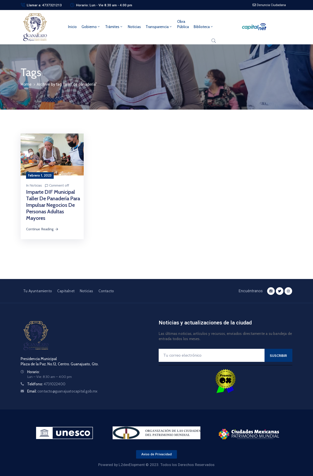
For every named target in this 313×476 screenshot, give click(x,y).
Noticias (134, 27)
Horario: (33, 372)
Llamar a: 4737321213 (44, 5)
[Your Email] (212, 355)
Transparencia (159, 27)
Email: (62, 391)
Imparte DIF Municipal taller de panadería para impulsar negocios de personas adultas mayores (53, 205)
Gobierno (91, 27)
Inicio (72, 27)
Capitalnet (66, 291)
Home (26, 84)
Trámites (114, 27)
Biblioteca (203, 27)
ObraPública (183, 24)
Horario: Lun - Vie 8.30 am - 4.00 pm (104, 5)
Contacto (106, 291)
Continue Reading (42, 229)
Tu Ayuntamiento (37, 291)
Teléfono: (46, 384)
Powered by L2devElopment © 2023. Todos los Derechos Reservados (156, 465)
